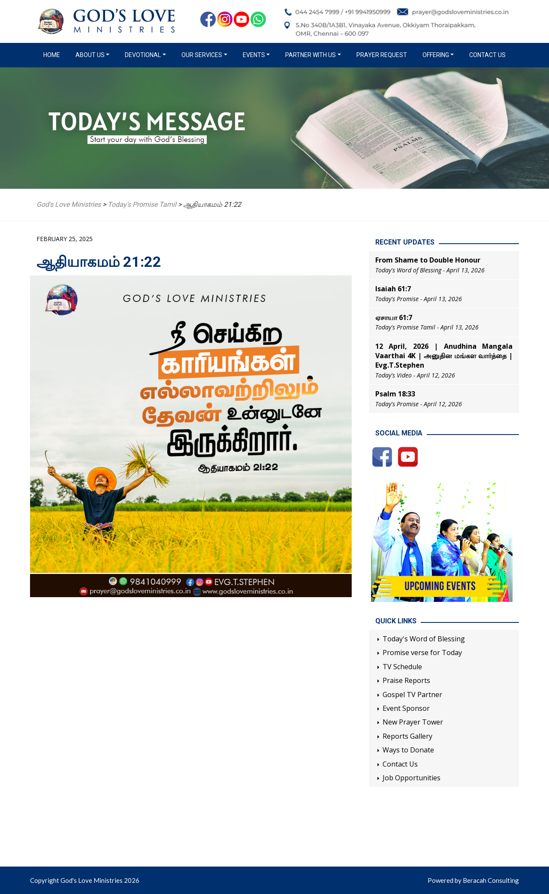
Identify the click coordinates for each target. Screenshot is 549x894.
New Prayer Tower (413, 722)
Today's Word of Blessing (424, 638)
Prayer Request (381, 54)
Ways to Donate (408, 750)
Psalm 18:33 (395, 394)
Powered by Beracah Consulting (473, 880)
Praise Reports (406, 680)
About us (90, 54)
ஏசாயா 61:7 (393, 317)
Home (53, 54)
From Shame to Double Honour (427, 260)
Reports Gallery (407, 736)
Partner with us (310, 54)
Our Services (201, 54)
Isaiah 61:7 (393, 288)
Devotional (143, 54)
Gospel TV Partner (412, 694)
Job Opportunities (411, 777)
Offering (435, 54)
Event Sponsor (406, 708)
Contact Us (487, 54)
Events (254, 54)
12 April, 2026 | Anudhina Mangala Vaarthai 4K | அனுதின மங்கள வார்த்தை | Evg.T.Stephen (444, 355)
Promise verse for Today (422, 652)
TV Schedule (402, 666)
